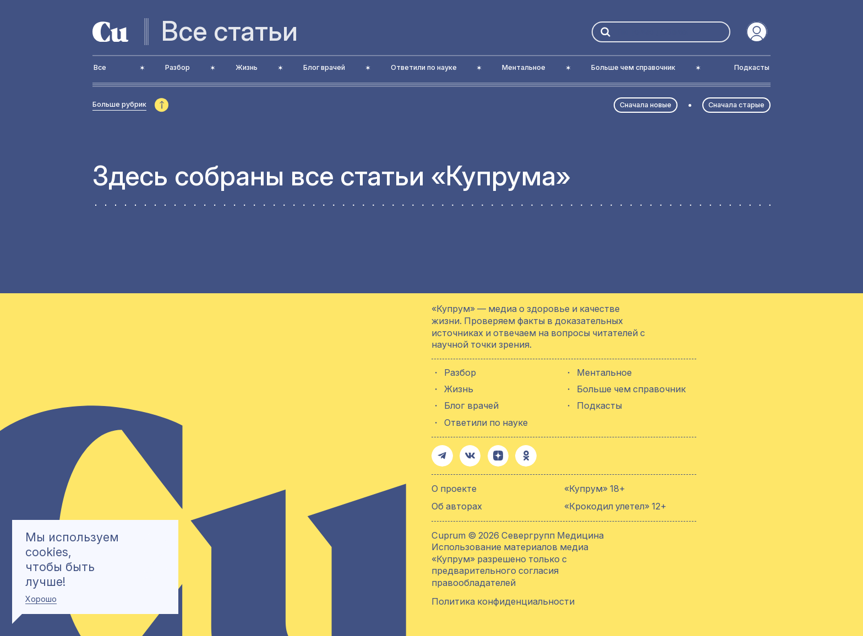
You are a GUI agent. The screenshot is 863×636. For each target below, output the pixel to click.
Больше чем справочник (631, 389)
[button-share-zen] (494, 455)
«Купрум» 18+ (594, 486)
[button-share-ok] (521, 455)
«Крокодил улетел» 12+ (615, 505)
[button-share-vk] (468, 455)
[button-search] (605, 31)
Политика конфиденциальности (503, 599)
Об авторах (457, 505)
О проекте (454, 486)
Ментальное (604, 373)
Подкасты (599, 406)
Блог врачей (471, 406)
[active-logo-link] (110, 31)
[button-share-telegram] (441, 455)
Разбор (460, 373)
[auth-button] (757, 31)
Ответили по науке (486, 423)
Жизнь (458, 389)
